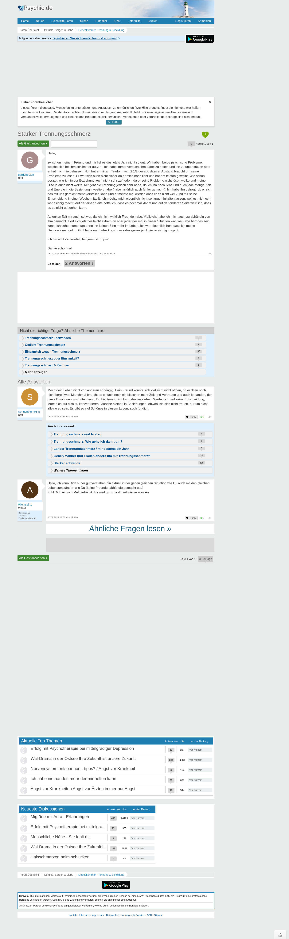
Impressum (98, 915)
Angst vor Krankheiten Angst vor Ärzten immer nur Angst (83, 788)
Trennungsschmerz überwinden (48, 338)
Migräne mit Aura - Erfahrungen (60, 816)
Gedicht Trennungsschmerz (45, 344)
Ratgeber (101, 20)
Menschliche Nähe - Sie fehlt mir (61, 836)
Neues (40, 20)
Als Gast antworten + (33, 143)
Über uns (84, 915)
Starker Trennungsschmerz (54, 133)
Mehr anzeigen (36, 372)
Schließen (113, 122)
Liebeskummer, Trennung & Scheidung (101, 874)
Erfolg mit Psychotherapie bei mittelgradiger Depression (82, 748)
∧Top (280, 934)
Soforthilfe (134, 20)
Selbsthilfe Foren (62, 20)
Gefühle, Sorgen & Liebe (58, 874)
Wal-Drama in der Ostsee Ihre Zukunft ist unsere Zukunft (83, 758)
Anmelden (204, 20)
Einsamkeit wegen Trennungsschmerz (52, 351)
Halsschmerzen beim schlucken (60, 857)
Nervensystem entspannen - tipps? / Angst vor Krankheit (83, 768)
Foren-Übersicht (29, 874)
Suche (84, 20)
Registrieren (183, 20)
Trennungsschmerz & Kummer (47, 365)
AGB (149, 915)
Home (25, 20)
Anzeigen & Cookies (133, 915)
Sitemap (158, 915)
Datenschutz (113, 915)
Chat (117, 20)
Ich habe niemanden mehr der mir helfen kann (73, 778)
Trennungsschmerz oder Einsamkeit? (52, 358)
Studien (152, 20)
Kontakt (73, 915)
